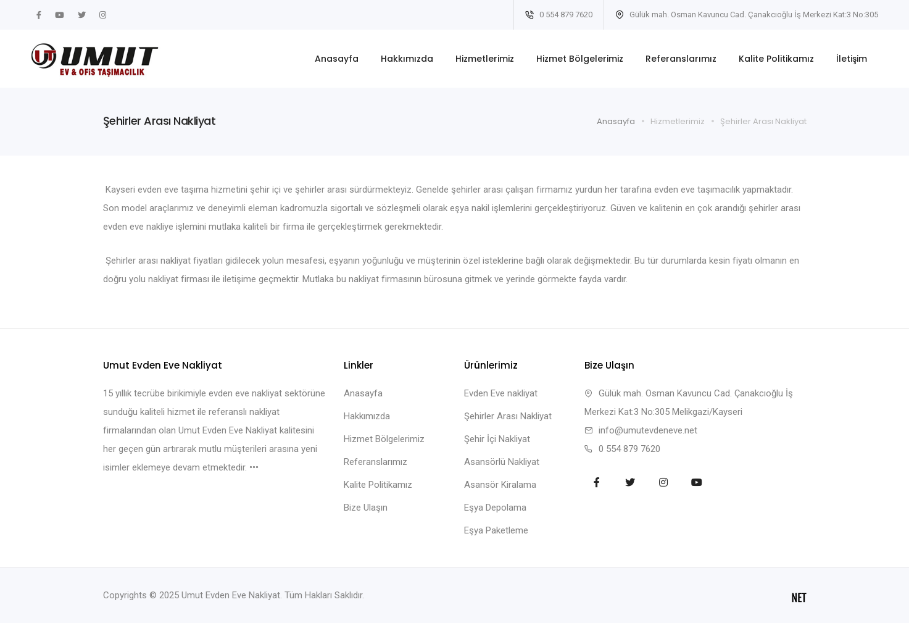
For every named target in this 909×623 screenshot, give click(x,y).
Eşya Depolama (495, 507)
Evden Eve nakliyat (501, 393)
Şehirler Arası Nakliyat (508, 416)
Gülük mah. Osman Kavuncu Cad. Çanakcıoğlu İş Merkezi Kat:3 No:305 (746, 14)
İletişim (851, 58)
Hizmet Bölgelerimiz (579, 58)
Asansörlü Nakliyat (501, 461)
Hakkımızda (407, 58)
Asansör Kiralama (500, 484)
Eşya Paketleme (496, 530)
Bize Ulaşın (366, 507)
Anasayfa (337, 58)
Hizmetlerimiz (484, 58)
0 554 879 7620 (558, 14)
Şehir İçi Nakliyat (497, 439)
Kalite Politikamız (776, 58)
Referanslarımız (680, 58)
